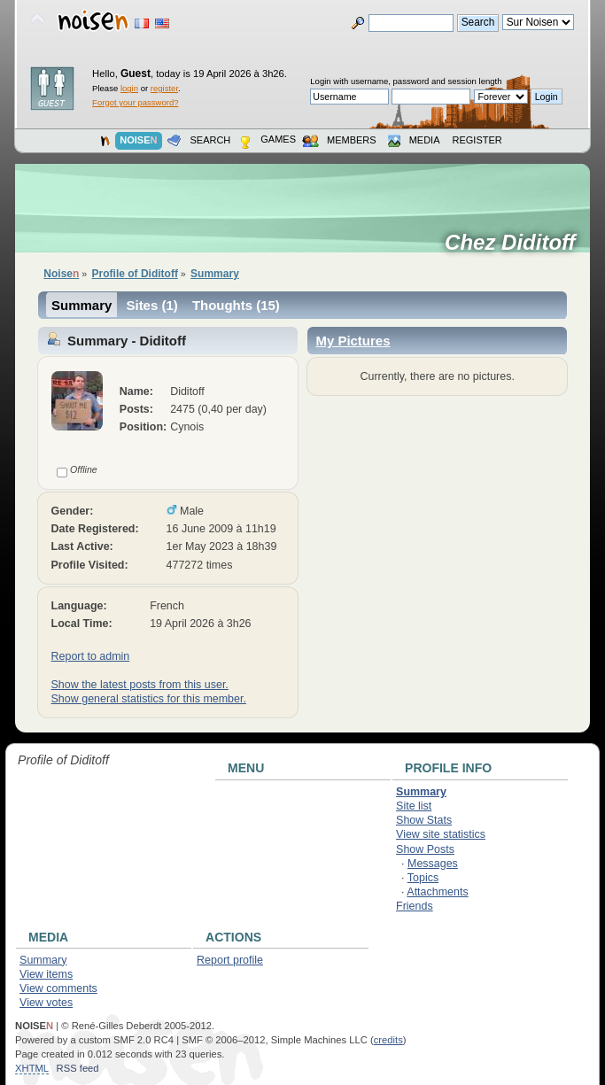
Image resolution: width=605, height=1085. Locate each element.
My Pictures (352, 340)
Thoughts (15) (236, 305)
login (129, 88)
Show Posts (425, 849)
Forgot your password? (135, 102)
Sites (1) (151, 305)
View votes (46, 1002)
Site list (413, 806)
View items (46, 974)
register (164, 88)
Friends (414, 906)
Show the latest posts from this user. (140, 684)
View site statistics (440, 834)
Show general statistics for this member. (148, 699)
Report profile (230, 960)
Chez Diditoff (516, 242)
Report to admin (90, 656)
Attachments (437, 892)
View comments (58, 988)
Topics (422, 878)
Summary (81, 305)
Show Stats (424, 820)
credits (388, 1040)
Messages (432, 863)
